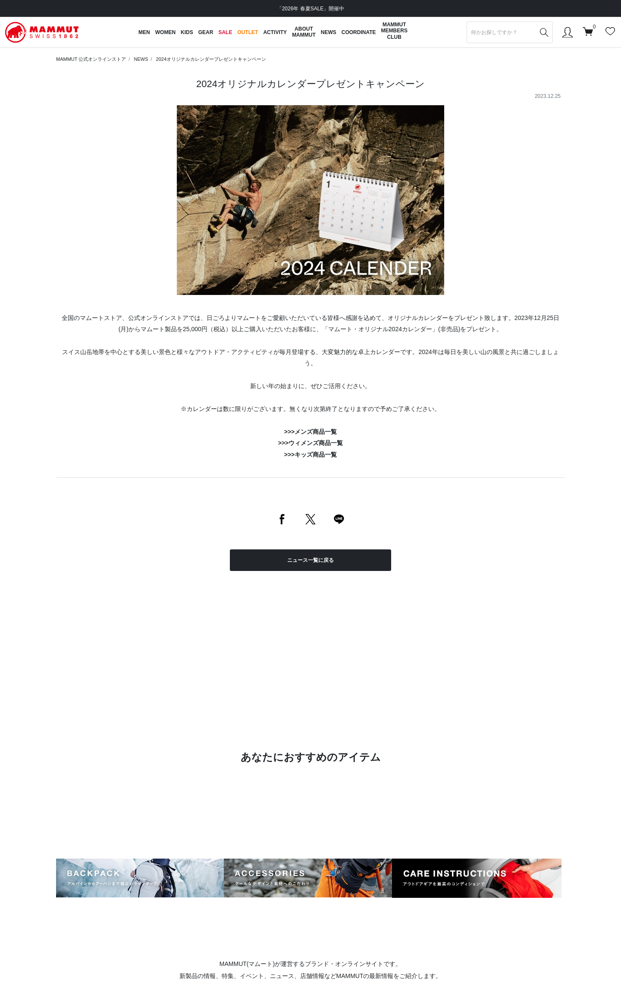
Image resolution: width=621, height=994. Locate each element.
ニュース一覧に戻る (310, 560)
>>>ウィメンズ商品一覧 (310, 442)
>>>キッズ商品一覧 (310, 454)
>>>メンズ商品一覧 (310, 431)
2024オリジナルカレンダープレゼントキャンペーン (211, 59)
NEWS (141, 59)
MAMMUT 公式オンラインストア (91, 59)
